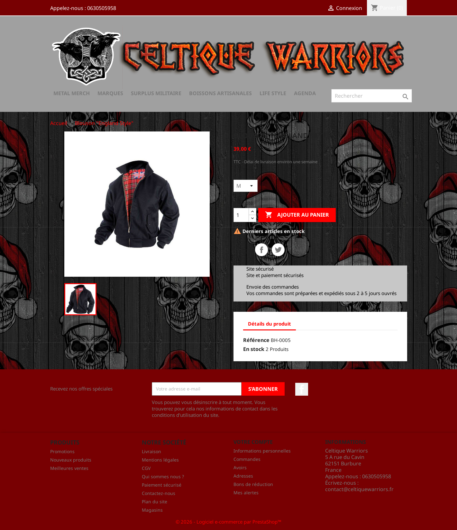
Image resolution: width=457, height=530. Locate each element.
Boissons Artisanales (220, 93)
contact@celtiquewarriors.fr (359, 489)
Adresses (243, 476)
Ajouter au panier (297, 215)
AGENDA (305, 93)
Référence (256, 340)
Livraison (151, 451)
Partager (261, 249)
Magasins (152, 510)
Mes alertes (246, 493)
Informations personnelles (262, 451)
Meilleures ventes (69, 468)
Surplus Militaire (156, 93)
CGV (146, 468)
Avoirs (240, 467)
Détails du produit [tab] (269, 323)
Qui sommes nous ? (163, 476)
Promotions (62, 451)
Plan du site (154, 502)
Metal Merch (71, 93)
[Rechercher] (371, 96)
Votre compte (253, 441)
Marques (110, 93)
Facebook (301, 389)
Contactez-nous (158, 493)
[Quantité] (241, 215)
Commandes (246, 459)
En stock (253, 349)
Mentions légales (160, 460)
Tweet (278, 249)
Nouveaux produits (70, 460)
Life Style (273, 93)
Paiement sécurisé (161, 485)
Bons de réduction (253, 484)
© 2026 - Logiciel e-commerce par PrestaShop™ (228, 521)
